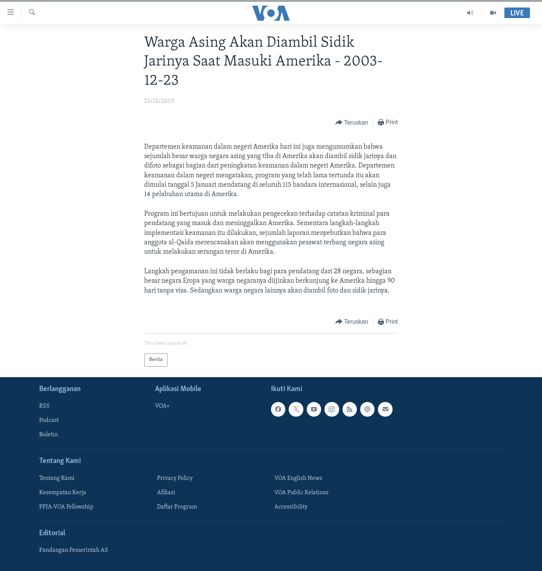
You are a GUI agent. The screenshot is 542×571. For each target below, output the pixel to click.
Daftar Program (177, 507)
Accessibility (291, 507)
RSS (44, 406)
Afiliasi (166, 493)
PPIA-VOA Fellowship (66, 507)
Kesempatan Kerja (62, 493)
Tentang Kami (57, 478)
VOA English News (298, 478)
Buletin (48, 435)
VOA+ (162, 406)
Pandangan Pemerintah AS (73, 550)
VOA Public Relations (301, 493)
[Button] (351, 123)
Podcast (49, 420)
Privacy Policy (175, 478)
